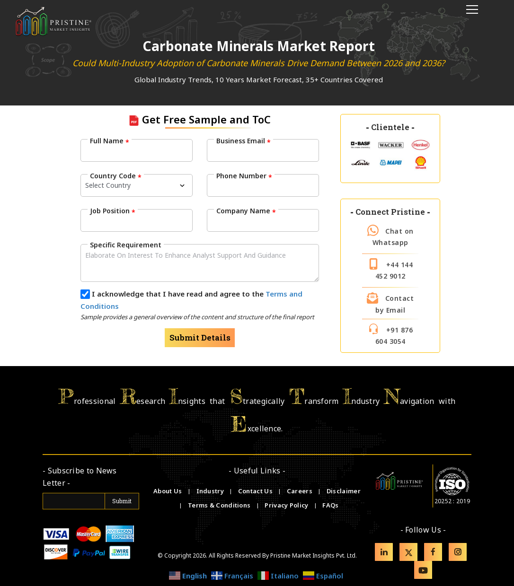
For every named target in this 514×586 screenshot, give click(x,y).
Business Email (243, 141)
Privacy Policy (287, 505)
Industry (210, 491)
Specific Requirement (125, 244)
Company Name (246, 211)
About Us (168, 491)
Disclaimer (344, 491)
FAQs (330, 505)
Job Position (112, 211)
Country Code (116, 176)
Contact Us (256, 491)
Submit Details (199, 337)
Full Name (109, 141)
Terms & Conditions (220, 505)
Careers (300, 491)
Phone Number (244, 176)
